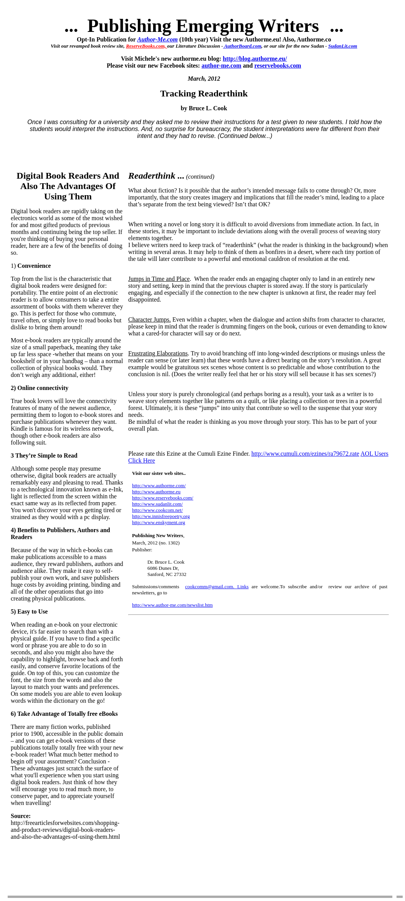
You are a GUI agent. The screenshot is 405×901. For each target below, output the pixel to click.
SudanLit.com (342, 46)
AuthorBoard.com (242, 46)
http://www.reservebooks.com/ (162, 498)
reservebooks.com (278, 65)
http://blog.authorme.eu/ (255, 58)
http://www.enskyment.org (158, 522)
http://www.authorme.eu (156, 491)
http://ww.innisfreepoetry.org (161, 516)
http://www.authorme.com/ (159, 485)
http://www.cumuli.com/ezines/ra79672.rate (305, 453)
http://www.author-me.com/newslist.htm (172, 605)
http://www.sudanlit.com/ (157, 504)
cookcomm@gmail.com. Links (217, 586)
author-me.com (221, 65)
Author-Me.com (157, 39)
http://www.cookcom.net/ (157, 510)
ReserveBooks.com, (146, 46)
